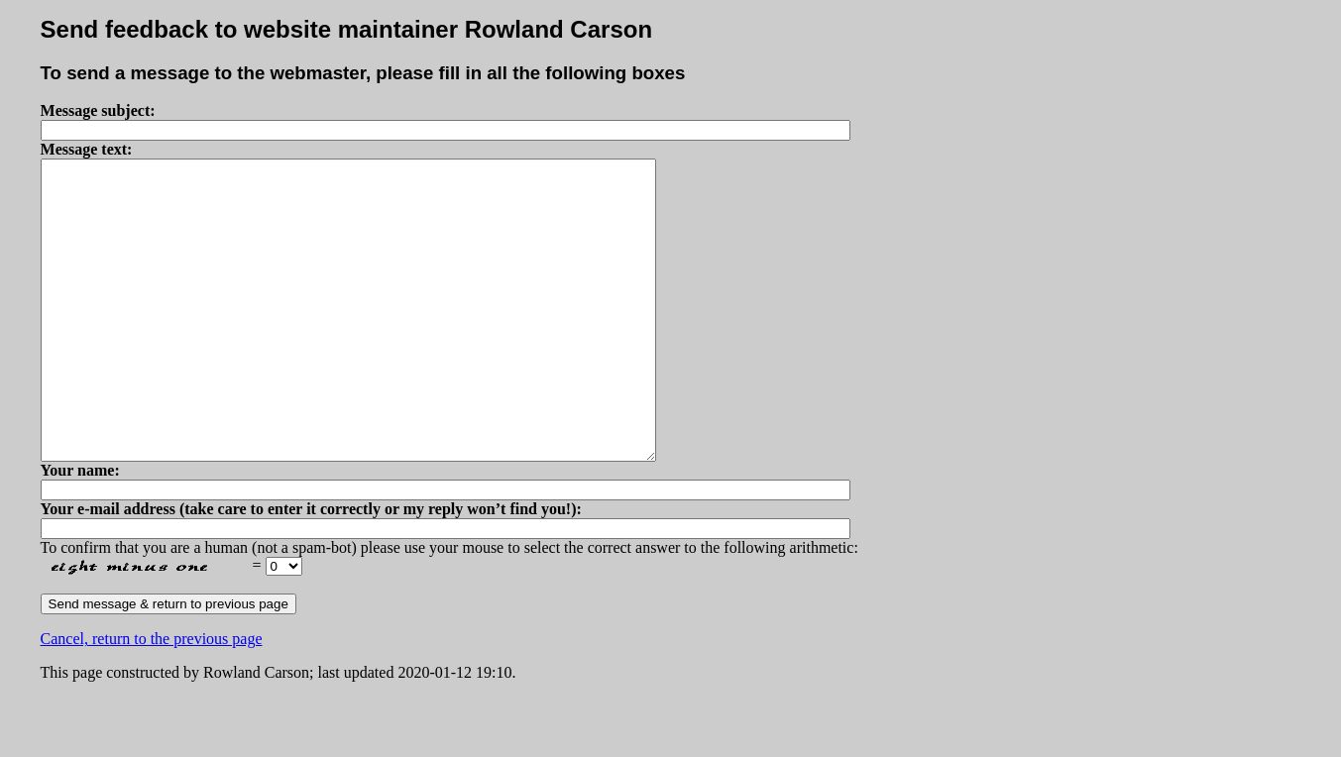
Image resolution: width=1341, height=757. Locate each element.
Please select (284, 625)
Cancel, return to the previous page (152, 698)
